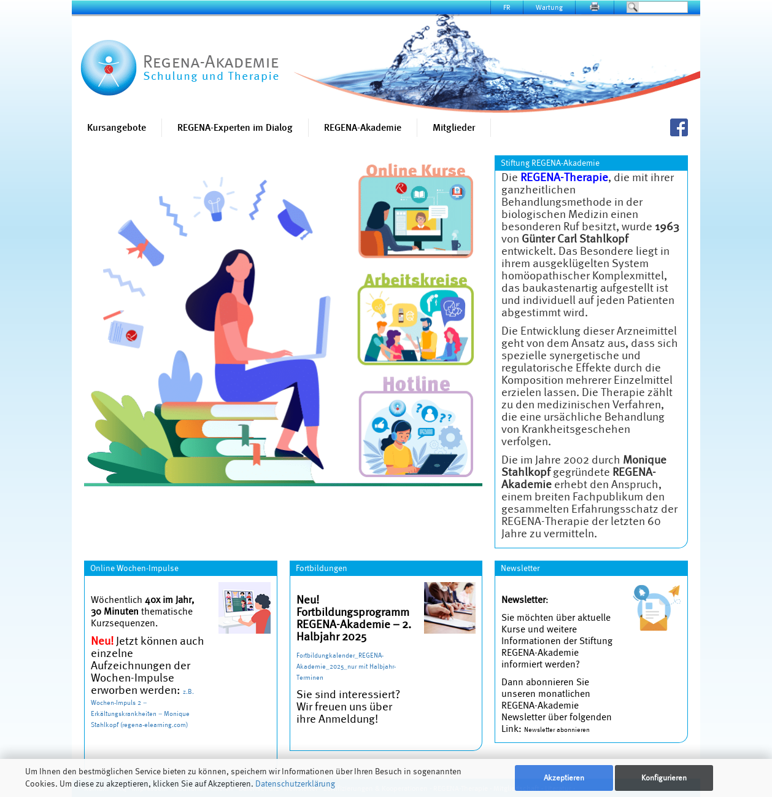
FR (507, 7)
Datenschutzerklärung (295, 783)
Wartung (549, 7)
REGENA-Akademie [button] (362, 127)
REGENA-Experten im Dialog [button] (235, 127)
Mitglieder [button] (454, 127)
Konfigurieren (664, 777)
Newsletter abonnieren (557, 729)
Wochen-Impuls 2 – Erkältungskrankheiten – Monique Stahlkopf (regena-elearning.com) (140, 713)
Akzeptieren (564, 777)
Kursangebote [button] (116, 127)
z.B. (188, 691)
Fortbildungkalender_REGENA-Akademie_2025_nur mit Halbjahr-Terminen (346, 666)
